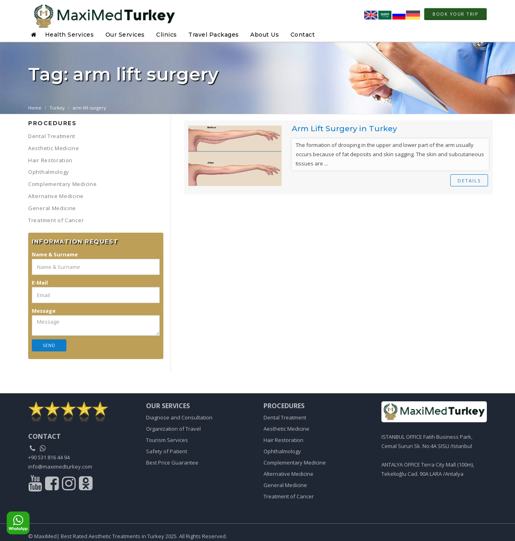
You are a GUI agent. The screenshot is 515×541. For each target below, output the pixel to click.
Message (44, 310)
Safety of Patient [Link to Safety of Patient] (166, 451)
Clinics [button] (166, 34)
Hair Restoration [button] (50, 160)
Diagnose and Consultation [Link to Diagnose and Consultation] (179, 417)
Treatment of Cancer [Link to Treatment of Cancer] (289, 496)
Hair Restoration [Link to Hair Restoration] (283, 440)
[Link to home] (434, 412)
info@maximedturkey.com (60, 466)
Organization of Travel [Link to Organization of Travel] (173, 428)
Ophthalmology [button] (48, 172)
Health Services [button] (69, 34)
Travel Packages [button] (213, 34)
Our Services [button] (125, 34)
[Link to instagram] (70, 485)
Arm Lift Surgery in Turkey (346, 128)
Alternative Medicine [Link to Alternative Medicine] (288, 473)
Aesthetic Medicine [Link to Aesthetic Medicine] (286, 428)
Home (34, 108)
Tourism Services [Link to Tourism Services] (167, 440)
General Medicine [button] (52, 208)
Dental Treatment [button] (51, 136)
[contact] (44, 436)
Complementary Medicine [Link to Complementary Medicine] (295, 462)
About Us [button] (264, 34)
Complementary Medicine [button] (62, 184)
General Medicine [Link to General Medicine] (285, 485)
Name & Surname (55, 254)
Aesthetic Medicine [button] (53, 148)
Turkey (57, 108)
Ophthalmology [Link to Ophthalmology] (282, 451)
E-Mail (40, 282)
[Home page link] (101, 14)
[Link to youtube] (36, 485)
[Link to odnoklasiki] (86, 485)
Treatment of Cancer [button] (56, 220)
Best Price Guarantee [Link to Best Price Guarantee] (172, 462)
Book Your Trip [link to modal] (455, 14)
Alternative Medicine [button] (56, 196)
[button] (34, 34)
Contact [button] (302, 34)
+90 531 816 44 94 (49, 457)
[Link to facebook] (53, 485)
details (468, 181)
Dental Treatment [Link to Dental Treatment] (285, 417)
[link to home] (81, 411)
